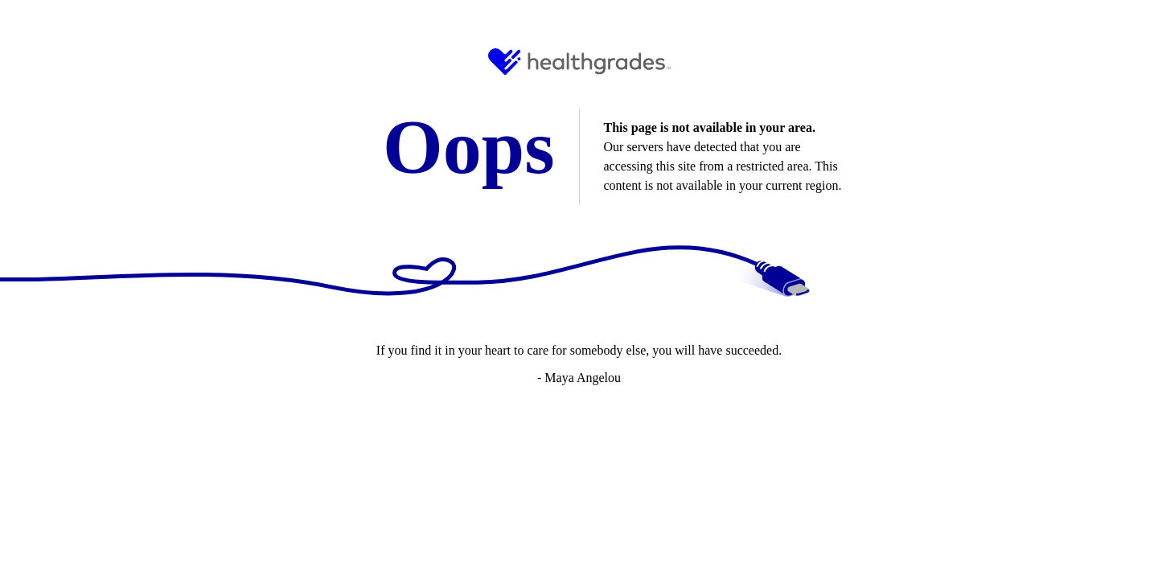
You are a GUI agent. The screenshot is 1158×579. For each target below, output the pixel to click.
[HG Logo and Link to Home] (579, 61)
